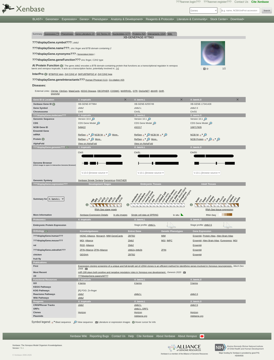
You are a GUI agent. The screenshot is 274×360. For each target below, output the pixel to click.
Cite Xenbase (145, 336)
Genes (84, 19)
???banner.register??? (217, 1)
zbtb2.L (162, 225)
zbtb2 (81, 305)
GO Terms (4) (104, 34)
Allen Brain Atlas (225, 236)
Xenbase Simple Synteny (90, 180)
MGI (82, 240)
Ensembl (197, 236)
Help (131, 336)
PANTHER (121, 180)
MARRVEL (126, 91)
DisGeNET (144, 91)
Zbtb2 (131, 240)
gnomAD (55, 93)
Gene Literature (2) (85, 34)
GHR (161, 91)
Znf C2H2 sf (71, 74)
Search (267, 11)
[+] (117, 68)
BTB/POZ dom (56, 74)
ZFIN (82, 250)
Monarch (100, 236)
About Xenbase (165, 336)
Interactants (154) (156, 34)
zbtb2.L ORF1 (141, 308)
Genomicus (109, 180)
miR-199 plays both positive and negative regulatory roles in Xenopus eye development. (122, 272)
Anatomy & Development (126, 19)
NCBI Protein (196, 139)
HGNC (83, 236)
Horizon (82, 312)
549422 (81, 127)
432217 (138, 127)
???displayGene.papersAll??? (93, 276)
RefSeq (81, 134)
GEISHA (84, 254)
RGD (82, 245)
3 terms (194, 283)
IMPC (170, 240)
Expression (68, 19)
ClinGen (63, 91)
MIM (108, 236)
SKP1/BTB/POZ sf (87, 74)
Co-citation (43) (116, 80)
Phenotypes (99, 19)
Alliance (91, 236)
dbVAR (154, 91)
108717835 (196, 127)
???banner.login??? (188, 1)
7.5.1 (21, 348)
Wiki (170, 34)
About (187, 336)
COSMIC (114, 91)
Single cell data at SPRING (144, 215)
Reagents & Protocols (159, 19)
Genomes (52, 19)
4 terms (81, 283)
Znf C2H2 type (105, 74)
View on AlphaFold (87, 143)
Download (237, 19)
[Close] (125, 100)
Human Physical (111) (96, 80)
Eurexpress (226, 240)
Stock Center (218, 19)
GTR (135, 91)
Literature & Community (191, 19)
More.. (115, 134)
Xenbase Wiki (78, 336)
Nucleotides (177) (121, 34)
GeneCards (117, 236)
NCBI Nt (99, 134)
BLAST (36, 19)
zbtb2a (131, 250)
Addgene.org (140, 316)
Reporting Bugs (99, 336)
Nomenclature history (85, 54)
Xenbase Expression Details (94, 215)
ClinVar (54, 91)
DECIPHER (103, 91)
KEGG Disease (88, 91)
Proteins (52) (139, 34)
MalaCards (74, 91)
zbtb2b (138, 250)
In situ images (120, 215)
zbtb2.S (218, 225)
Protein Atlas (209, 236)
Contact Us (241, 1)
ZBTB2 (131, 236)
